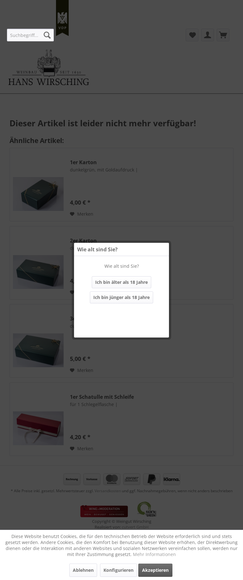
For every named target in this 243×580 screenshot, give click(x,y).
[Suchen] (47, 35)
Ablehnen (83, 570)
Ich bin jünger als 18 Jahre (121, 297)
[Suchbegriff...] (30, 35)
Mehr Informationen (154, 554)
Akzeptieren (155, 570)
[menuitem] (30, 35)
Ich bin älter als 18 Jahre (121, 282)
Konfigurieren (118, 570)
